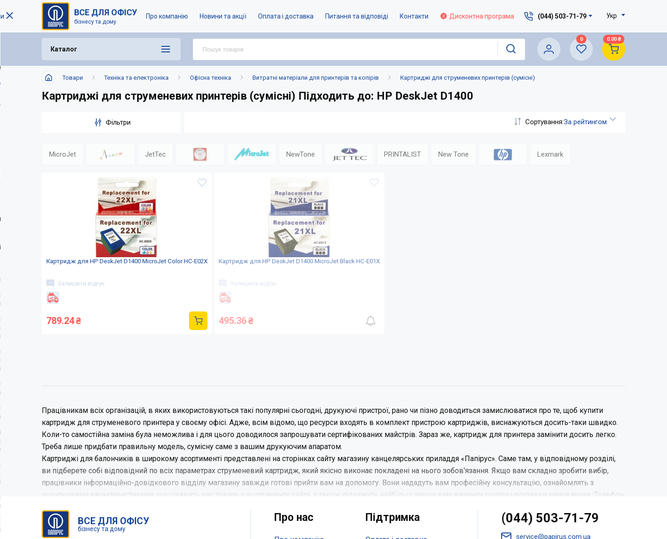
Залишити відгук (80, 307)
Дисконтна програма (477, 16)
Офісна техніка (210, 77)
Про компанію (167, 16)
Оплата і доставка (286, 16)
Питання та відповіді (357, 16)
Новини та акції (223, 16)
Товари (73, 77)
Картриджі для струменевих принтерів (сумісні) (467, 77)
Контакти (414, 16)
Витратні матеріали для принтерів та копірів (315, 77)
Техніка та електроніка (136, 77)
